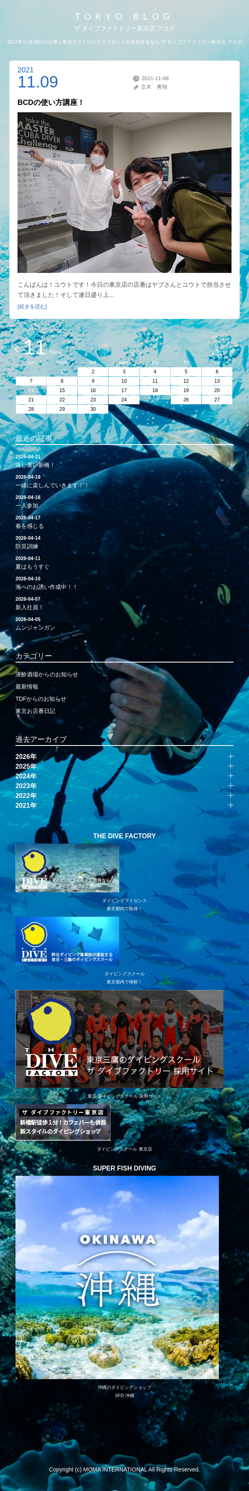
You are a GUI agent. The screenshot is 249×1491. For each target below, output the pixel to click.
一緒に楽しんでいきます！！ (124, 480)
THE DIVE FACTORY (124, 836)
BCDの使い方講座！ (51, 102)
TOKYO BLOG (124, 16)
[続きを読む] (32, 306)
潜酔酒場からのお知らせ (46, 674)
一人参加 (124, 501)
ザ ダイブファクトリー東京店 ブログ (124, 28)
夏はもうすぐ (124, 562)
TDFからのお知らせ (40, 698)
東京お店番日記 (35, 711)
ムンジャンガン (124, 623)
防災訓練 (124, 541)
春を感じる (124, 521)
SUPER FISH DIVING (124, 1168)
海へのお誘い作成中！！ (124, 582)
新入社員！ (124, 602)
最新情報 (26, 686)
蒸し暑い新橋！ (124, 460)
